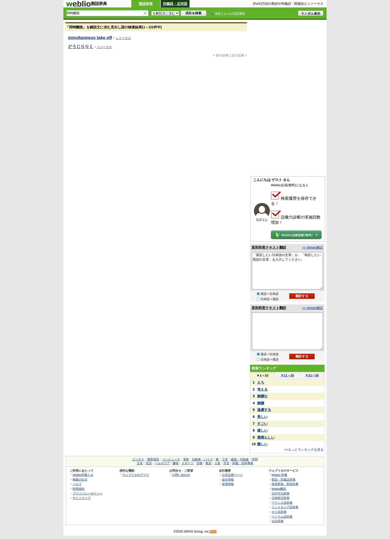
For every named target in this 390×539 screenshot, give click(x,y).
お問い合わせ (181, 474)
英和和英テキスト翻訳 (268, 247)
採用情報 (228, 484)
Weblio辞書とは (83, 474)
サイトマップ (82, 497)
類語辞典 (146, 4)
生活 (149, 463)
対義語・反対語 (175, 4)
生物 (199, 463)
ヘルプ (77, 484)
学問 (255, 459)
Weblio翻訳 (279, 488)
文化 (140, 463)
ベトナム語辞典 (282, 516)
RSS (213, 531)
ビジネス (138, 459)
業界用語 (153, 459)
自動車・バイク (202, 459)
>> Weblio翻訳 (312, 247)
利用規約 (79, 488)
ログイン (262, 219)
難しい (262, 444)
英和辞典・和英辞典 (285, 484)
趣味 (176, 463)
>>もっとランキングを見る (304, 449)
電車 (186, 459)
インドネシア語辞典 (285, 507)
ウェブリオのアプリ (135, 474)
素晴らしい (266, 437)
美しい (262, 417)
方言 (226, 463)
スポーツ (188, 463)
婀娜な (262, 396)
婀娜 (260, 403)
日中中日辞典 (281, 493)
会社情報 (228, 479)
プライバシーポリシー (87, 493)
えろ (260, 382)
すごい (262, 424)
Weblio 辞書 (279, 474)
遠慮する (264, 410)
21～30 (312, 375)
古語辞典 (278, 521)
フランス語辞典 (282, 502)
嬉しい (262, 430)
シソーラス (123, 38)
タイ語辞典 (279, 511)
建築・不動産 (240, 459)
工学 (225, 459)
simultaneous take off (90, 37)
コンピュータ (171, 459)
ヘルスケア (162, 463)
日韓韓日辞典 (281, 497)
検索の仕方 (80, 479)
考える (262, 389)
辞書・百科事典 (242, 463)
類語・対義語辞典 (283, 479)
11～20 (287, 375)
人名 (217, 463)
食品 (208, 463)
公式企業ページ (232, 474)
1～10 (262, 375)
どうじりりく (80, 46)
